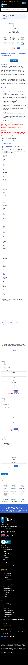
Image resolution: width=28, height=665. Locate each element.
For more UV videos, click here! (9, 338)
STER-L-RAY (14, 70)
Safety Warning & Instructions (11, 562)
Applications (6, 141)
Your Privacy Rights (8, 606)
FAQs (4, 555)
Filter (4, 355)
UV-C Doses (6, 557)
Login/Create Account (8, 590)
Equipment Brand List (8, 584)
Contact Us (6, 596)
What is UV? (6, 553)
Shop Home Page (7, 573)
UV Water (5, 577)
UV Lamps (5, 581)
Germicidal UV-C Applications (10, 565)
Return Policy (6, 608)
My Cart (5, 594)
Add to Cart (4, 474)
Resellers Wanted (7, 588)
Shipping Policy (7, 616)
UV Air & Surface (7, 579)
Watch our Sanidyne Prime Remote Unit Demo (12, 306)
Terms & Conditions (8, 610)
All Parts (5, 583)
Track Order (6, 592)
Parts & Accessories (9, 138)
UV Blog (5, 551)
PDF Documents (18, 141)
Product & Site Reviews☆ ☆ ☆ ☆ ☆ (6, 537)
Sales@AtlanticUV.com (9, 532)
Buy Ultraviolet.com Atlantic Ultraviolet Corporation (8, 5)
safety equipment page (14, 297)
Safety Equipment (7, 586)
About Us (5, 559)
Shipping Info (7, 143)
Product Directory (7, 575)
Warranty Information (8, 612)
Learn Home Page (7, 549)
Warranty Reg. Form (8, 614)
